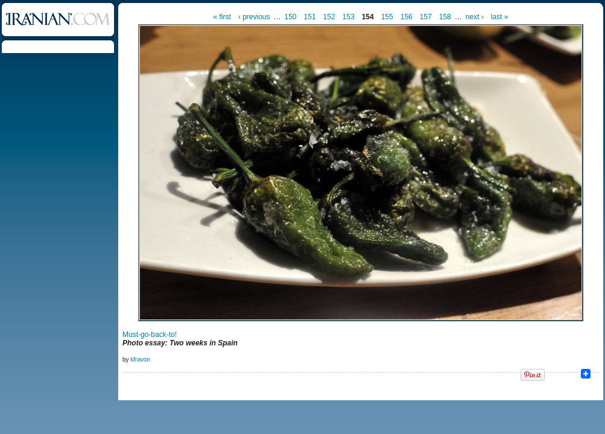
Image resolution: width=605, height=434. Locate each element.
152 (329, 17)
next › (475, 17)
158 (445, 17)
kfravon (140, 359)
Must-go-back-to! (149, 334)
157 (426, 17)
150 (291, 17)
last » (499, 17)
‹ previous (254, 17)
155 (387, 17)
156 (407, 17)
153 (349, 17)
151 (310, 17)
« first (221, 17)
